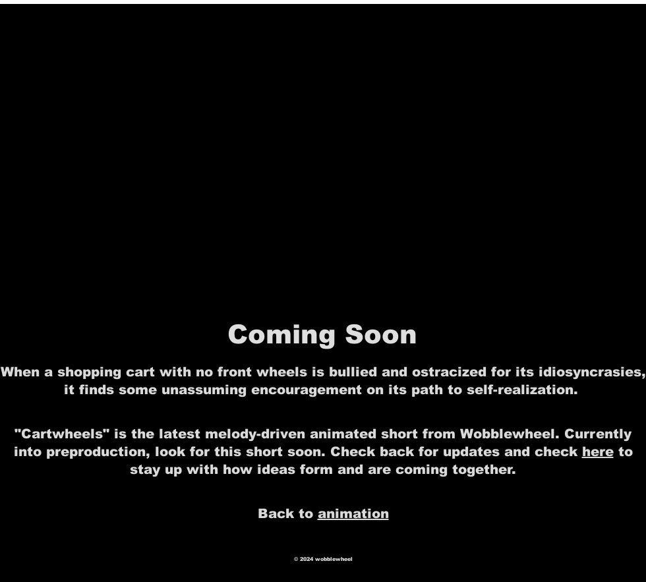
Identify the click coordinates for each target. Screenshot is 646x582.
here (598, 451)
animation (353, 513)
